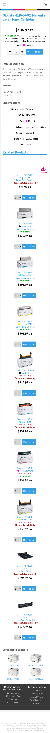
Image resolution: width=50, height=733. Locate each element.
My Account (13, 693)
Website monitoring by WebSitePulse (33, 730)
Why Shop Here (36, 700)
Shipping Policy (37, 693)
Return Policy (37, 690)
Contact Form (12, 702)
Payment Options (36, 697)
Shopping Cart (13, 696)
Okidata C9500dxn (36, 673)
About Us (36, 703)
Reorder (12, 699)
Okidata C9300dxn (36, 660)
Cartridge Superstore (25, 723)
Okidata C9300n (13, 673)
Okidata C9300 (13, 660)
